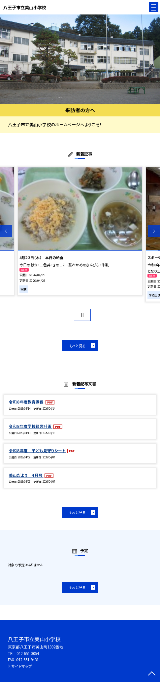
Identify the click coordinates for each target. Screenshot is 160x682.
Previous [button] (6, 231)
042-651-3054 (27, 653)
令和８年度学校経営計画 (30, 426)
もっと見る (77, 345)
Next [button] (154, 231)
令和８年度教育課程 (27, 401)
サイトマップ (21, 666)
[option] (80, 59)
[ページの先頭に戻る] (152, 674)
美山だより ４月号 (26, 475)
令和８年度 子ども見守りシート (37, 450)
